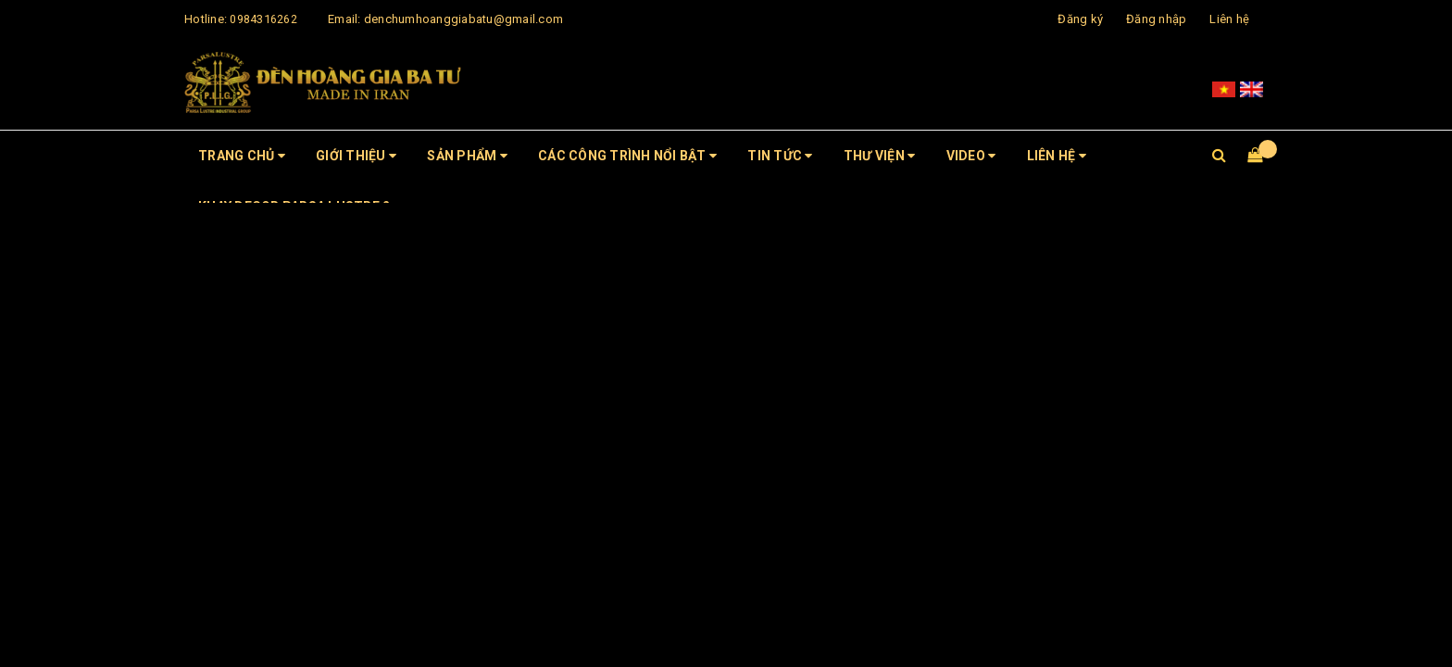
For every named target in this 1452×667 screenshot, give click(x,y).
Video (971, 155)
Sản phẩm (467, 155)
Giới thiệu (356, 155)
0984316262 (263, 19)
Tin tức (779, 155)
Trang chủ (241, 155)
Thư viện (880, 155)
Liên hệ (1229, 19)
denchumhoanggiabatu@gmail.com (463, 19)
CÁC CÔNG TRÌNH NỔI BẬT (627, 155)
